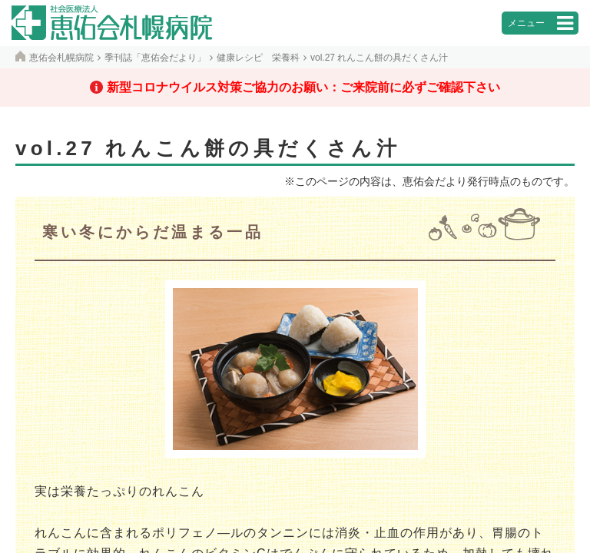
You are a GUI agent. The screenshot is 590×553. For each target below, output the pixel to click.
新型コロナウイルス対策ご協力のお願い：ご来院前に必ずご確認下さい (303, 87)
